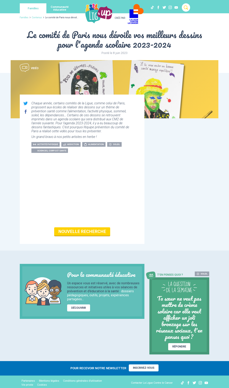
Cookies (42, 384)
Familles (24, 17)
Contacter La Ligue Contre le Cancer (152, 382)
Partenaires (28, 380)
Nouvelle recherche (82, 231)
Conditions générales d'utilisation (82, 380)
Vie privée (27, 384)
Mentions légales (49, 380)
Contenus (37, 17)
